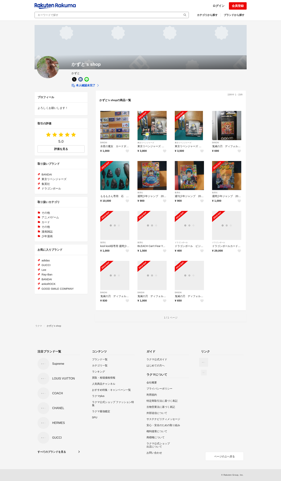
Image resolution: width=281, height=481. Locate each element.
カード (46, 222)
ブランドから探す (234, 14)
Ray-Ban (47, 274)
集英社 (140, 193)
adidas (46, 260)
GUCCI (46, 265)
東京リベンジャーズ (145, 143)
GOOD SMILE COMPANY (58, 288)
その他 (46, 212)
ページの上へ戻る (224, 456)
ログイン (218, 5)
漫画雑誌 (47, 231)
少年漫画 (47, 236)
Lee (44, 269)
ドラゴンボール (181, 242)
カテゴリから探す (207, 14)
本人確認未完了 (83, 85)
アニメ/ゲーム (50, 217)
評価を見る (61, 148)
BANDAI (103, 143)
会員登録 (238, 5)
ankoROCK (49, 283)
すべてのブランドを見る (52, 451)
